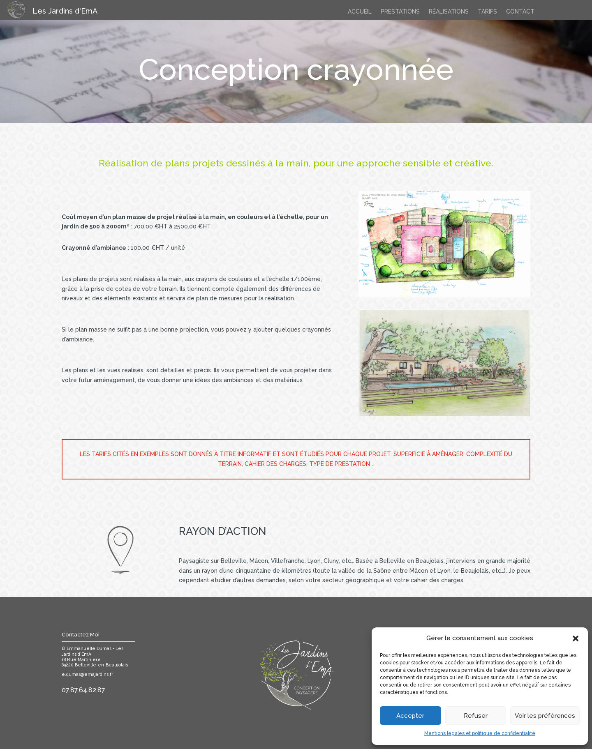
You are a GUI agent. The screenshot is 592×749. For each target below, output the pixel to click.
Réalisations (449, 12)
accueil (360, 12)
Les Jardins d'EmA (64, 11)
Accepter (410, 715)
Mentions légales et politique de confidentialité (479, 733)
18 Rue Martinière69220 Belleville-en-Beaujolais (95, 662)
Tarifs (487, 12)
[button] (575, 638)
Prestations (400, 12)
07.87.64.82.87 (83, 690)
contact (520, 12)
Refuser (476, 715)
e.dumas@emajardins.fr (87, 674)
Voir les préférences (545, 715)
